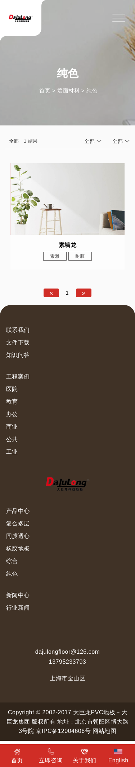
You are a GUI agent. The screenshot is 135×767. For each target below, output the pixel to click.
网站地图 (104, 731)
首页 (44, 90)
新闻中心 (18, 595)
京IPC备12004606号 (63, 731)
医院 (12, 389)
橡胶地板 (18, 549)
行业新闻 (18, 608)
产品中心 (18, 511)
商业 (12, 427)
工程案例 (18, 376)
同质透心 (18, 536)
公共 (12, 439)
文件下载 (18, 342)
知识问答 (18, 355)
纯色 (92, 90)
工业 (12, 452)
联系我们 (18, 330)
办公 (12, 414)
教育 (12, 402)
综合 (12, 561)
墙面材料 (68, 90)
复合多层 (18, 523)
